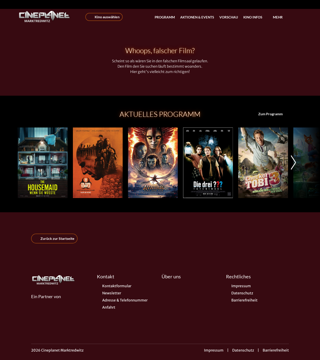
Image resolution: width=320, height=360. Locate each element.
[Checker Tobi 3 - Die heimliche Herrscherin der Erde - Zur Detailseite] (263, 162)
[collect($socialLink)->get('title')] (8, 4)
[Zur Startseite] (49, 16)
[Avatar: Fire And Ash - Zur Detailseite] (153, 162)
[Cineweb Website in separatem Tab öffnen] (46, 302)
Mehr (280, 17)
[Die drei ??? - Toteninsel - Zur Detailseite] (208, 162)
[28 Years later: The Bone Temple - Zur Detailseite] (98, 162)
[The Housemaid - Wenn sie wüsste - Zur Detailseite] (43, 162)
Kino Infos (255, 17)
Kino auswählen (104, 17)
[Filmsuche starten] (297, 16)
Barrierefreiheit (276, 350)
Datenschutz (243, 350)
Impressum (214, 350)
